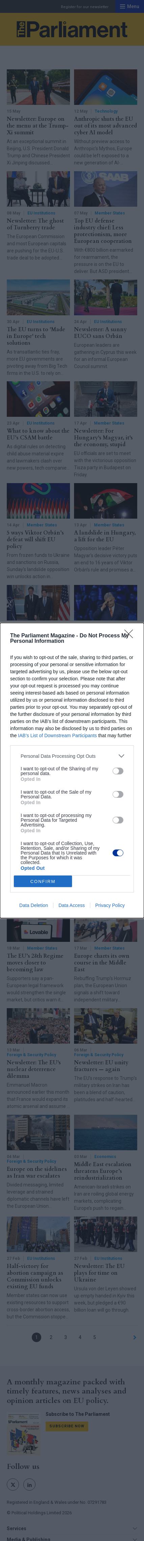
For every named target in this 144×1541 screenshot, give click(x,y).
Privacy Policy (110, 905)
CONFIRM (43, 881)
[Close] (130, 636)
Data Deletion (33, 905)
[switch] (118, 771)
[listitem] (72, 756)
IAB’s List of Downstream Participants (57, 735)
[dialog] (72, 770)
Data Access (71, 905)
